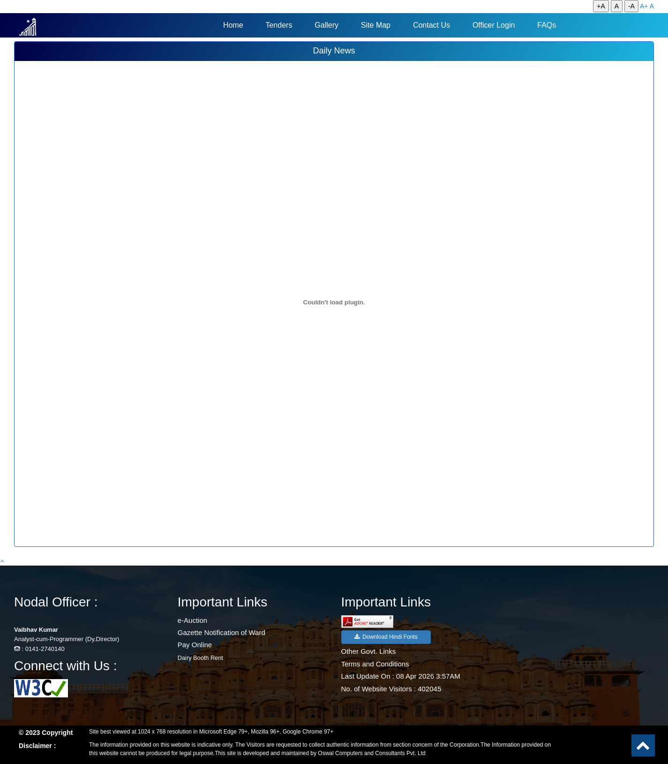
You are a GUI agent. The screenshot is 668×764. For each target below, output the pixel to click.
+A (601, 6)
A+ (644, 6)
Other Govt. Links (368, 651)
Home (233, 25)
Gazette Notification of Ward (221, 632)
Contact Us (431, 25)
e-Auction (192, 620)
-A (631, 6)
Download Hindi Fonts (386, 637)
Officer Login (494, 25)
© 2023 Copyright (46, 732)
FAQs (546, 25)
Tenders (278, 25)
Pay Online (195, 645)
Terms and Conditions (375, 664)
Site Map (375, 25)
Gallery (326, 25)
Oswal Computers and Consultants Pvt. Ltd (371, 753)
